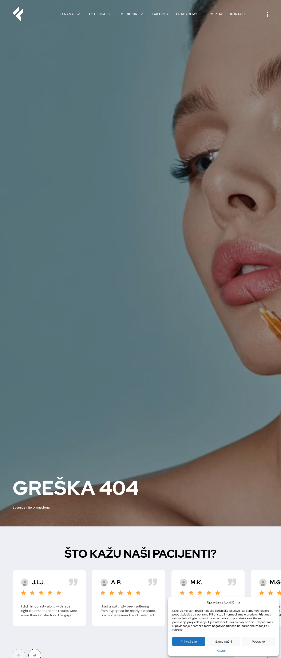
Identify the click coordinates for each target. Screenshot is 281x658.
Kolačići (221, 651)
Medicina (132, 14)
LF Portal (214, 14)
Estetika (101, 14)
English (256, 14)
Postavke (258, 641)
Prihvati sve (189, 641)
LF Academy (186, 14)
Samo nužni (223, 641)
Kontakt (238, 14)
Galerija (160, 14)
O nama (71, 14)
